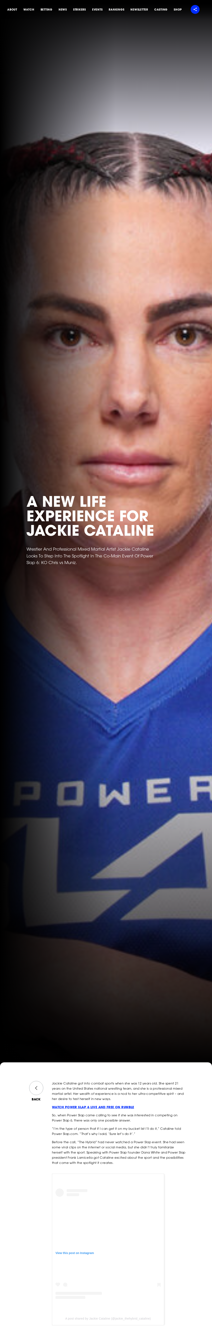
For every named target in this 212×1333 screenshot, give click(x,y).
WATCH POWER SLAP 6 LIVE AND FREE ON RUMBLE (93, 1107)
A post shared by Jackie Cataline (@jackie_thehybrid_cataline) (108, 1318)
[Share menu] (195, 9)
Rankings (116, 9)
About (12, 9)
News (63, 9)
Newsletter (139, 9)
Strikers (79, 9)
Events (97, 9)
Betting (46, 9)
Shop (178, 9)
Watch (28, 9)
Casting (160, 9)
